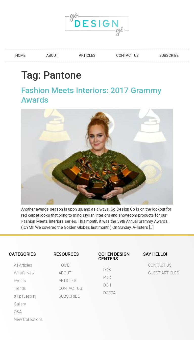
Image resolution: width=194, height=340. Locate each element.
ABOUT (52, 55)
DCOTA (109, 293)
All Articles (23, 265)
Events (20, 280)
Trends (20, 288)
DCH (107, 285)
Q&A (18, 311)
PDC (107, 277)
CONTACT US (127, 55)
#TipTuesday (25, 296)
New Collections (28, 319)
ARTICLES (87, 55)
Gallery (20, 304)
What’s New (24, 273)
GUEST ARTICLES (163, 273)
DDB (107, 269)
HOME (20, 55)
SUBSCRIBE (169, 55)
